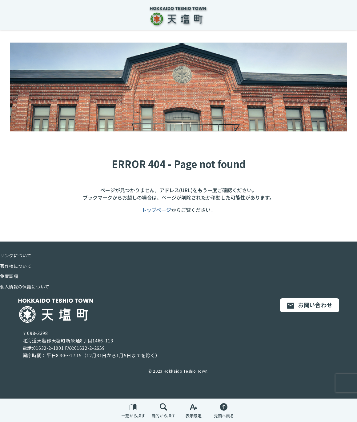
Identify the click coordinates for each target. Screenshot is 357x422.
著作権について (15, 266)
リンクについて (15, 255)
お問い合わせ (309, 305)
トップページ (156, 209)
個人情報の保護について (25, 286)
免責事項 (9, 276)
